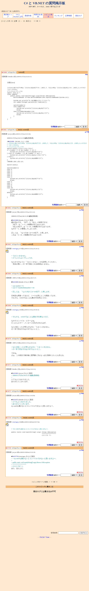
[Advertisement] (23, 47)
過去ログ (78, 16)
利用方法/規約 (38, 16)
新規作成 (28, 16)
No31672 (15, 411)
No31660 (11, 146)
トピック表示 (48, 16)
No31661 (15, 385)
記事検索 (68, 16)
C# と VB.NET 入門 (18, 16)
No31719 (15, 469)
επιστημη (15, 260)
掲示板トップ (8, 16)
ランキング (58, 16)
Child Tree (44, 550)
